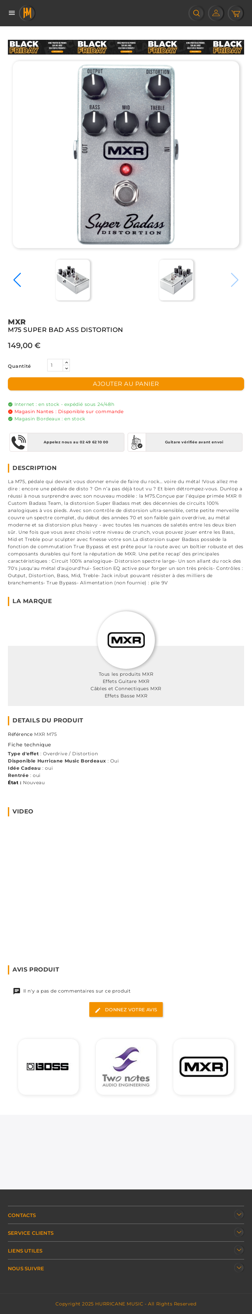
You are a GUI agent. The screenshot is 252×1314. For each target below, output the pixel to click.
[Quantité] (55, 365)
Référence (20, 734)
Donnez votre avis (125, 1010)
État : (15, 783)
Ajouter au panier (126, 383)
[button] (17, 280)
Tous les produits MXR (126, 674)
